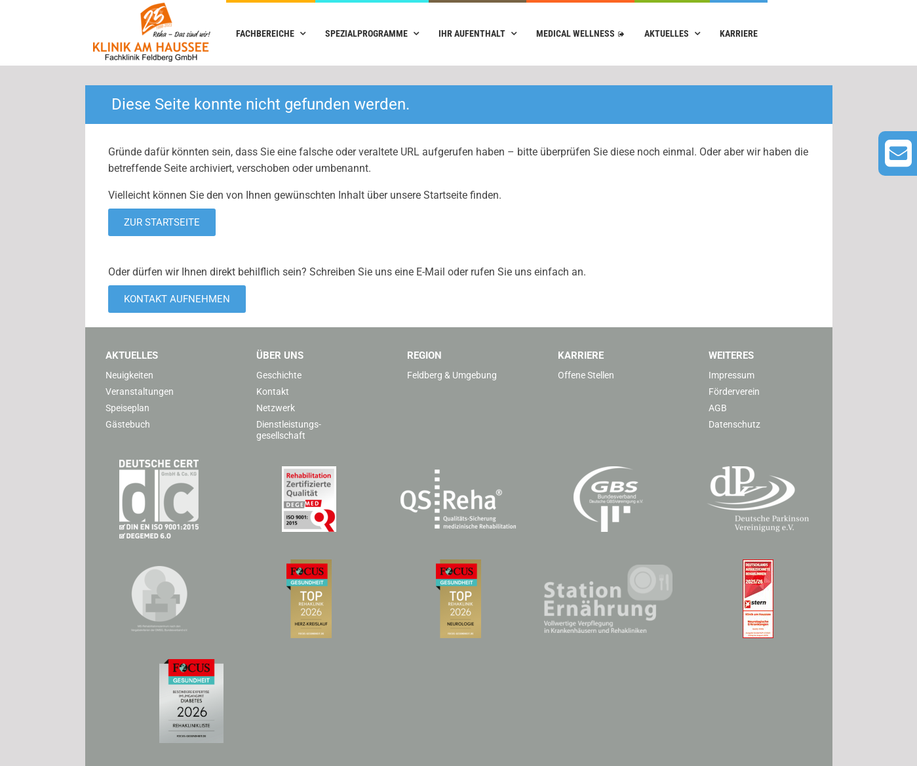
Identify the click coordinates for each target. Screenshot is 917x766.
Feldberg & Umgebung (452, 375)
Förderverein (734, 391)
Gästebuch (128, 424)
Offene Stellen (586, 375)
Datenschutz (734, 424)
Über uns (279, 355)
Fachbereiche (265, 33)
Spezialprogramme (366, 33)
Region (424, 355)
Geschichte (279, 375)
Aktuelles (666, 33)
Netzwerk (275, 408)
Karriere (739, 33)
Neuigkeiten (129, 375)
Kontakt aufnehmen (177, 299)
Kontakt (272, 391)
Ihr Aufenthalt (472, 33)
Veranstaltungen (140, 391)
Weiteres (731, 355)
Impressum (731, 375)
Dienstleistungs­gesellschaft (288, 430)
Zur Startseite (162, 222)
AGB (718, 408)
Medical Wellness (575, 33)
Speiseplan (127, 408)
